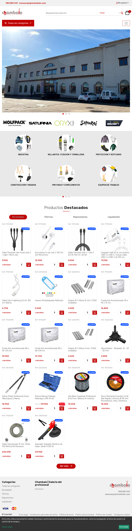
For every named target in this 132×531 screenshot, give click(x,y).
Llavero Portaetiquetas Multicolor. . (49, 301)
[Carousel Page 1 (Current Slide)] (63, 114)
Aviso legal (23, 515)
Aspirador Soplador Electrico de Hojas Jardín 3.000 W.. (48, 445)
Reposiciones (80, 217)
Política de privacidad (84, 515)
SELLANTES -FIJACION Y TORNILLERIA (66, 145)
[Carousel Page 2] (66, 114)
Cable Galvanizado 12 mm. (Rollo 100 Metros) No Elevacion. (16, 445)
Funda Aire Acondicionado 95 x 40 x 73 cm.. (114, 301)
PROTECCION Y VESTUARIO (108, 145)
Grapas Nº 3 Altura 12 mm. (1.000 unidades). (82, 301)
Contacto (39, 489)
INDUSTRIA (23, 145)
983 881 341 (12, 3)
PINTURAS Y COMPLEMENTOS (66, 175)
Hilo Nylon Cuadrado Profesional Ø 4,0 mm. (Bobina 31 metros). (82, 397)
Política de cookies (104, 515)
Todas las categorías (18, 23)
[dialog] (66, 523)
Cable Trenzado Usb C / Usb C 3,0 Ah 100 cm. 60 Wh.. (81, 253)
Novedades (18, 217)
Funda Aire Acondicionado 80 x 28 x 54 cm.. (48, 349)
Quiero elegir (7, 527)
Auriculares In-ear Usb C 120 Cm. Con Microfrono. (49, 253)
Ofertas (48, 217)
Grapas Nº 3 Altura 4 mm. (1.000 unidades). (82, 349)
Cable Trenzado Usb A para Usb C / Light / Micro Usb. (16, 253)
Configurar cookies (122, 515)
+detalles (6, 265)
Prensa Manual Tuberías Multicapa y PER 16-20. (45, 397)
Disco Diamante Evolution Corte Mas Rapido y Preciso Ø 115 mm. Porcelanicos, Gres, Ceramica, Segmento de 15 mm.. (115, 398)
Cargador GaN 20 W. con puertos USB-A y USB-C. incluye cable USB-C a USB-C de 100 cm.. (115, 254)
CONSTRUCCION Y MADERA (23, 175)
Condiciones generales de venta (43, 515)
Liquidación (114, 217)
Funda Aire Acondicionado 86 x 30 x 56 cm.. (15, 349)
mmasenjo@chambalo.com (32, 3)
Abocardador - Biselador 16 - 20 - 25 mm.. (115, 349)
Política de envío (66, 515)
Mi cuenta (122, 3)
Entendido (123, 527)
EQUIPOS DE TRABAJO (108, 175)
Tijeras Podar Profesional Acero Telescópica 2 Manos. (15, 397)
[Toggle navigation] (126, 23)
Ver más (66, 466)
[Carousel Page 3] (69, 114)
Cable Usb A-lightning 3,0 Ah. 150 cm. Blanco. (16, 301)
